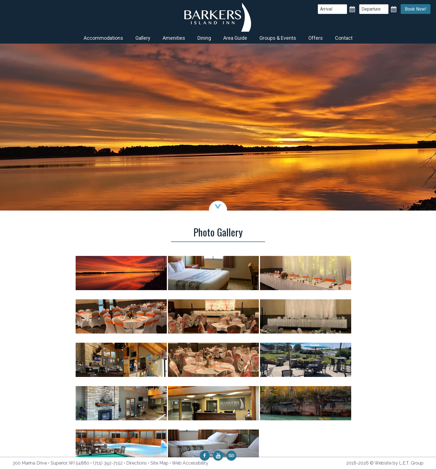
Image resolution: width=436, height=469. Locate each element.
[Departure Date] (373, 9)
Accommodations (103, 38)
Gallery (142, 38)
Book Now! (415, 9)
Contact (344, 38)
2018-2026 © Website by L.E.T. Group (384, 463)
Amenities (174, 38)
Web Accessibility (190, 463)
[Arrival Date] (332, 9)
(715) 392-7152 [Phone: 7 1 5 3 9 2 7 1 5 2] (108, 463)
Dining (204, 38)
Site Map (159, 463)
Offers (315, 38)
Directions (136, 463)
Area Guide (235, 38)
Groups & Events (277, 38)
